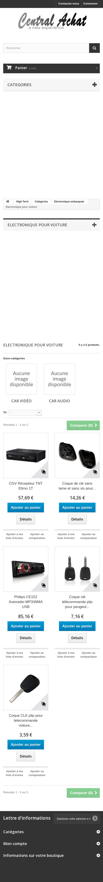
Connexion (90, 3)
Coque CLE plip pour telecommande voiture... (26, 720)
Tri (5, 412)
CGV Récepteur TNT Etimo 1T (26, 485)
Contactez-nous (68, 3)
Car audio (59, 400)
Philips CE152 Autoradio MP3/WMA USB (26, 602)
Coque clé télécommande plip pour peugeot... (77, 602)
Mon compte (15, 843)
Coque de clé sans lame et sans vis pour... (77, 485)
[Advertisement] (51, 145)
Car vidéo (21, 400)
